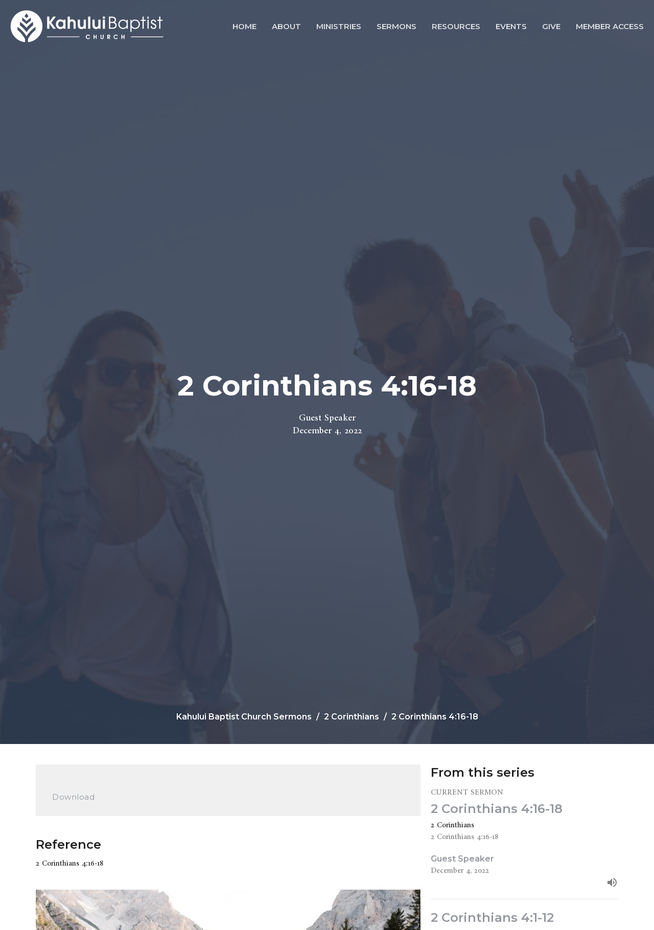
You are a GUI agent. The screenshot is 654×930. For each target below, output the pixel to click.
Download (73, 797)
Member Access (610, 26)
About (286, 26)
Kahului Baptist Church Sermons (244, 717)
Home (244, 26)
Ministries (338, 26)
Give (551, 26)
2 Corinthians (351, 717)
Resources (456, 26)
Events (511, 26)
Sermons (396, 26)
